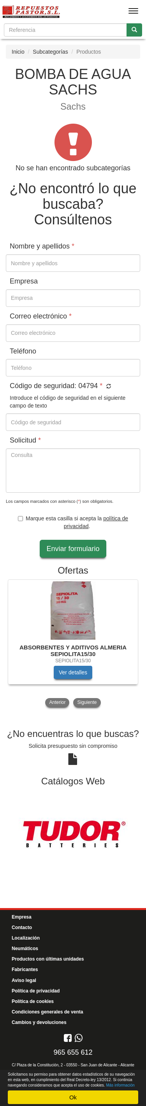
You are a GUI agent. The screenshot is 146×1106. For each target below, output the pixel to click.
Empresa (22, 917)
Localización (26, 938)
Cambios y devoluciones (39, 1022)
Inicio (18, 52)
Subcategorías (50, 52)
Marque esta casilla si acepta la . (73, 522)
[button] (107, 386)
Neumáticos (25, 948)
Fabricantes (25, 969)
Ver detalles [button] (73, 672)
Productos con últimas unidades (48, 959)
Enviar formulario (72, 549)
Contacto (22, 927)
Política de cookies (33, 1001)
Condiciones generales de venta (47, 1012)
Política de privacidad (36, 991)
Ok (73, 1097)
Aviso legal (24, 980)
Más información (120, 1085)
